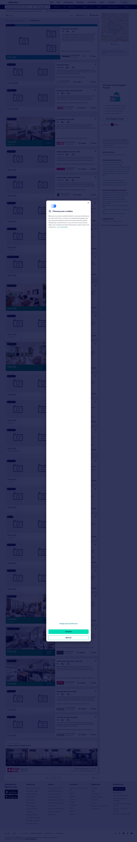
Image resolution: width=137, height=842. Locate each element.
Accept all (68, 631)
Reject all (68, 638)
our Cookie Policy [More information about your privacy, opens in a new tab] (62, 227)
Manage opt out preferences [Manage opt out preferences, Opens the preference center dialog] (68, 623)
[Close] (88, 203)
